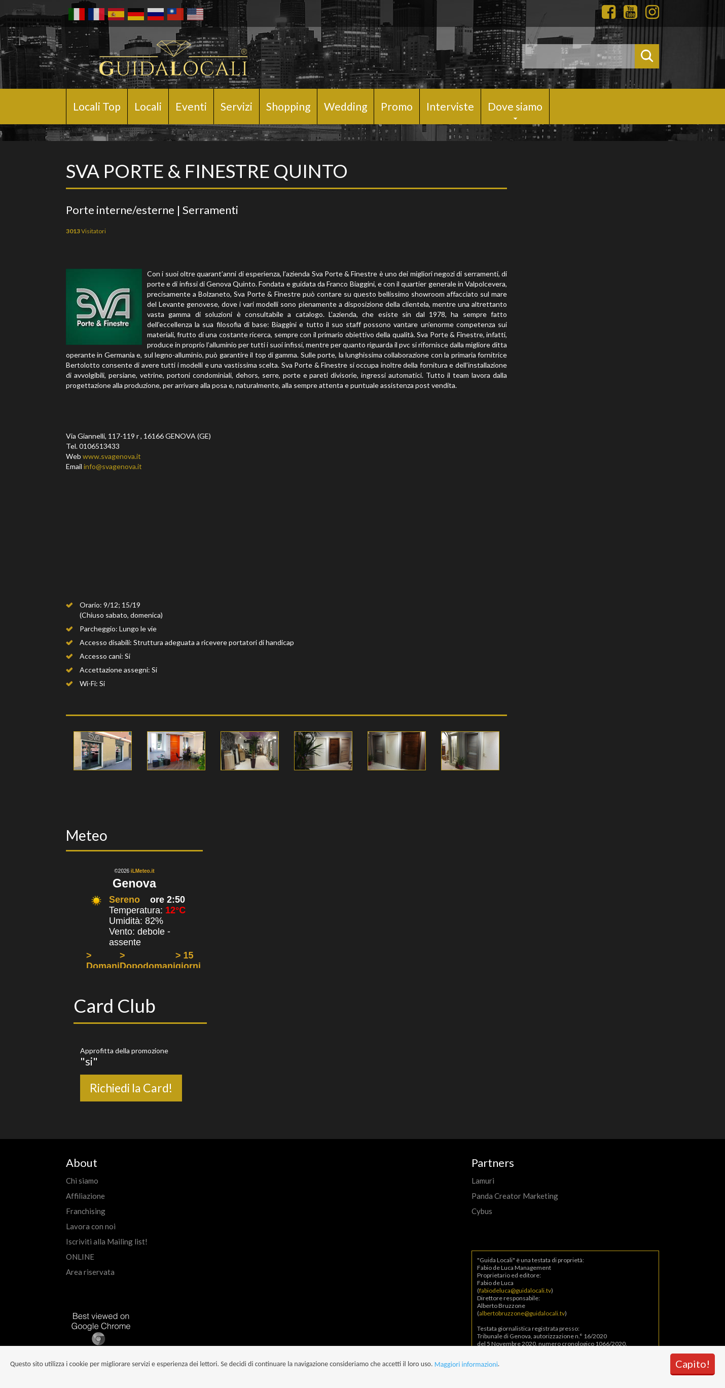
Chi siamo (82, 1180)
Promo (397, 106)
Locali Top (97, 106)
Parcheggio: (99, 628)
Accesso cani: (101, 656)
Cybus (482, 1211)
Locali (148, 106)
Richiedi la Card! (131, 1088)
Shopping (288, 106)
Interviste (450, 106)
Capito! (692, 1364)
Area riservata (90, 1271)
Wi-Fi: (89, 683)
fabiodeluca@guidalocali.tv (515, 1290)
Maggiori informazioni (466, 1364)
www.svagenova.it (112, 456)
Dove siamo (515, 106)
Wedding (345, 106)
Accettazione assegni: (115, 669)
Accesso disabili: (106, 642)
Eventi (191, 106)
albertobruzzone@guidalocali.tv (522, 1313)
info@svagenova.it (113, 466)
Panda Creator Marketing (515, 1195)
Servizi (236, 106)
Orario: (91, 604)
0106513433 (99, 446)
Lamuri (483, 1180)
